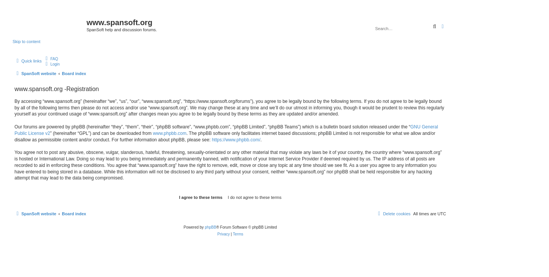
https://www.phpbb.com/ (236, 140)
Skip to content (26, 41)
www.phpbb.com (169, 133)
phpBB (210, 227)
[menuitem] (50, 59)
